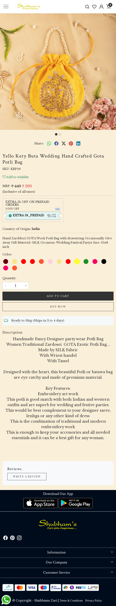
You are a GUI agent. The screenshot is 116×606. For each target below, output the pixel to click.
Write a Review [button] (27, 476)
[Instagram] (19, 538)
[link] (87, 6)
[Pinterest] (12, 538)
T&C (57, 208)
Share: (39, 143)
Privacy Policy (93, 600)
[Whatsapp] (49, 143)
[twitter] (63, 143)
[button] (8, 71)
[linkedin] (78, 143)
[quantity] (15, 285)
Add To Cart (58, 296)
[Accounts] (101, 6)
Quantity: (9, 278)
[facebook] (56, 143)
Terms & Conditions (71, 600)
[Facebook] (5, 538)
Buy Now (58, 306)
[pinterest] (71, 143)
